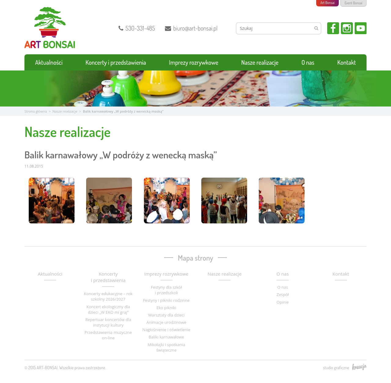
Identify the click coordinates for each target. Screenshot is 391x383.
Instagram (347, 28)
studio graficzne (345, 367)
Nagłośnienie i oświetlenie (166, 329)
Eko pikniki (166, 307)
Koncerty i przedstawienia (116, 62)
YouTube (361, 28)
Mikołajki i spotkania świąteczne (166, 347)
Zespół (282, 294)
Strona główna (35, 111)
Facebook (333, 28)
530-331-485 (137, 28)
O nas (307, 62)
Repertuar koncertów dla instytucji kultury (108, 322)
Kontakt (346, 62)
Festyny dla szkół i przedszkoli (166, 289)
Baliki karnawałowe (166, 337)
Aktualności (49, 62)
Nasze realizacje (260, 62)
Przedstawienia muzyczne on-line (108, 335)
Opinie (282, 302)
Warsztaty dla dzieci (166, 315)
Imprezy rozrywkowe (193, 62)
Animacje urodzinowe (166, 322)
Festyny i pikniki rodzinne (166, 300)
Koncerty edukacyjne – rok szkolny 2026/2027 (108, 296)
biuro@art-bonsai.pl (191, 28)
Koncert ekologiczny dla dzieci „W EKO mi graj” (108, 309)
